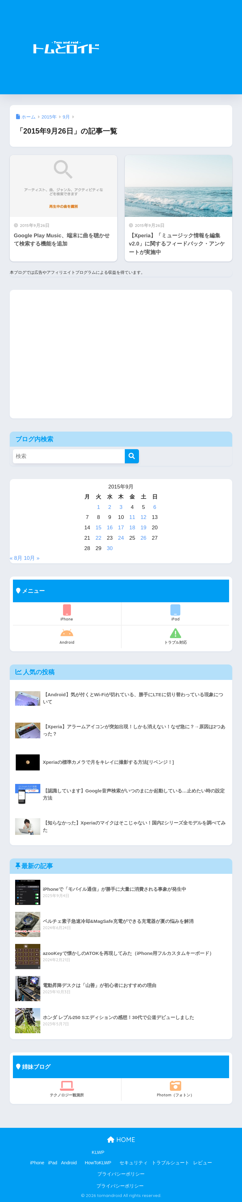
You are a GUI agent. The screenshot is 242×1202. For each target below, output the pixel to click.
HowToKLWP (98, 1162)
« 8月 (16, 558)
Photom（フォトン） (175, 1088)
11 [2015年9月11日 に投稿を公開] (132, 517)
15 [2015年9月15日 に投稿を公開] (98, 528)
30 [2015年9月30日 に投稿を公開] (110, 548)
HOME (121, 1140)
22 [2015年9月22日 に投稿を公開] (98, 538)
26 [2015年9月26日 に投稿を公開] (144, 538)
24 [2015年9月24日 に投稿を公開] (121, 538)
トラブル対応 (175, 636)
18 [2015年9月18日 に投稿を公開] (132, 528)
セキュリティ (133, 1162)
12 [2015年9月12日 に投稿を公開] (144, 517)
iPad (175, 612)
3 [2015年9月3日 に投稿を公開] (120, 507)
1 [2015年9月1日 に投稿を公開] (98, 507)
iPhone (67, 612)
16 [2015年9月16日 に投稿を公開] (110, 528)
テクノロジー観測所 (67, 1088)
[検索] (132, 456)
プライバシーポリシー (121, 1174)
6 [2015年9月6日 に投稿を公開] (154, 507)
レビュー (202, 1162)
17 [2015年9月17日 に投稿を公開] (121, 528)
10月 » (32, 558)
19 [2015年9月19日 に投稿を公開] (144, 528)
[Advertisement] (176, 47)
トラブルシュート (170, 1162)
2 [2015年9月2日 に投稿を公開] (109, 507)
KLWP (98, 1152)
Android (67, 636)
